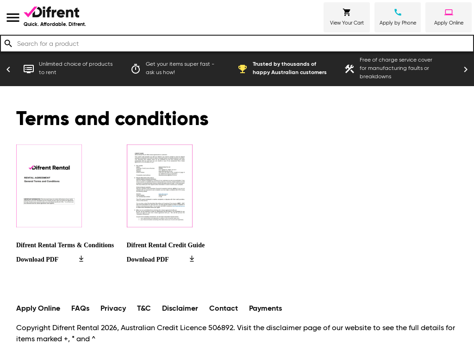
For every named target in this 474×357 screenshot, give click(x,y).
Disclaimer (180, 309)
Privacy (113, 309)
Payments (265, 309)
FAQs (80, 309)
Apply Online (38, 309)
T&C (144, 309)
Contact (223, 309)
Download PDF (49, 259)
